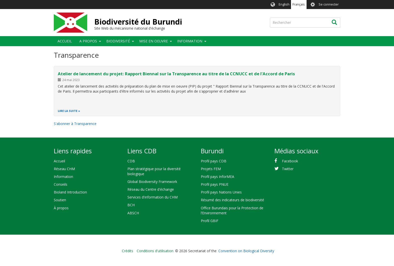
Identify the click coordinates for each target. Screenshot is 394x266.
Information (189, 41)
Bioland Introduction (70, 192)
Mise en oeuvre (153, 41)
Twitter (287, 168)
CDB (131, 161)
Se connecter (329, 4)
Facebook (290, 161)
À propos (61, 208)
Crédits (127, 250)
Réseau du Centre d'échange (150, 189)
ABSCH (133, 213)
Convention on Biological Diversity (246, 250)
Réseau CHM (64, 168)
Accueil (65, 41)
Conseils (60, 184)
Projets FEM (211, 168)
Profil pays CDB (213, 161)
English (284, 4)
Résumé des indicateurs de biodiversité (232, 199)
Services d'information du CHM (152, 197)
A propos (88, 41)
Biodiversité (118, 41)
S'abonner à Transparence (75, 123)
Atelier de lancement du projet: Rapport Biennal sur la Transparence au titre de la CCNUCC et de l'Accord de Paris (176, 74)
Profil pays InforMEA (217, 176)
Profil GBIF (209, 220)
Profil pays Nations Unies (221, 192)
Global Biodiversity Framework (152, 181)
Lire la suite (67, 111)
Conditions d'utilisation (155, 250)
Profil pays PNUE (214, 184)
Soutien (60, 199)
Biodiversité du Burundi (138, 22)
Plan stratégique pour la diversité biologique (154, 171)
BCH (131, 205)
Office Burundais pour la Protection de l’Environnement (232, 210)
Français (298, 4)
